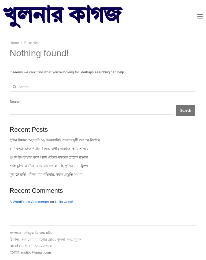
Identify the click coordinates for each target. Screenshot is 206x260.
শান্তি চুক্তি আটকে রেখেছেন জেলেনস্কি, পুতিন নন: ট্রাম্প (49, 166)
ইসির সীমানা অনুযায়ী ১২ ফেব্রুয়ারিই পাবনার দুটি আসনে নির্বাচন (55, 140)
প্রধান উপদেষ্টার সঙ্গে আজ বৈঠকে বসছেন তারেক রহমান (49, 157)
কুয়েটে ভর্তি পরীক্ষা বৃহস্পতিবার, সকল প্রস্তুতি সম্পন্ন (46, 174)
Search (15, 102)
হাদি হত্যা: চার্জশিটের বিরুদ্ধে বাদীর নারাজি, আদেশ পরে (49, 149)
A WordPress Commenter (29, 202)
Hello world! (64, 202)
